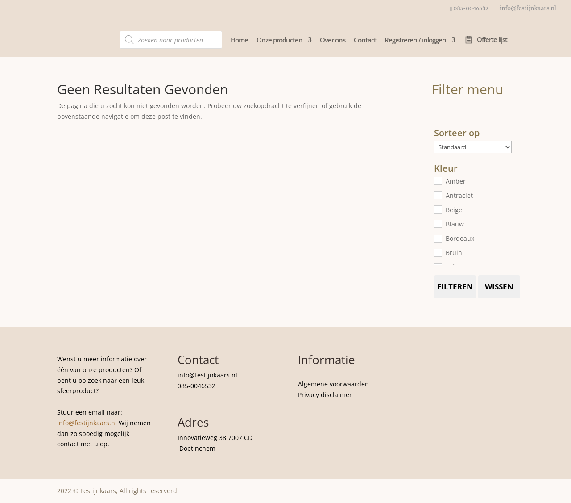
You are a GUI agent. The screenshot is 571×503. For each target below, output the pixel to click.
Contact (365, 40)
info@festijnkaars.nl (87, 423)
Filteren (455, 286)
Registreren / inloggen (415, 40)
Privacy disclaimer (325, 394)
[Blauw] (437, 223)
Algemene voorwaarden (333, 384)
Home (239, 40)
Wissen (499, 286)
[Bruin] (437, 252)
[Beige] (437, 209)
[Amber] (437, 180)
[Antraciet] (437, 194)
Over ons (332, 40)
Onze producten (279, 40)
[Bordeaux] (437, 238)
